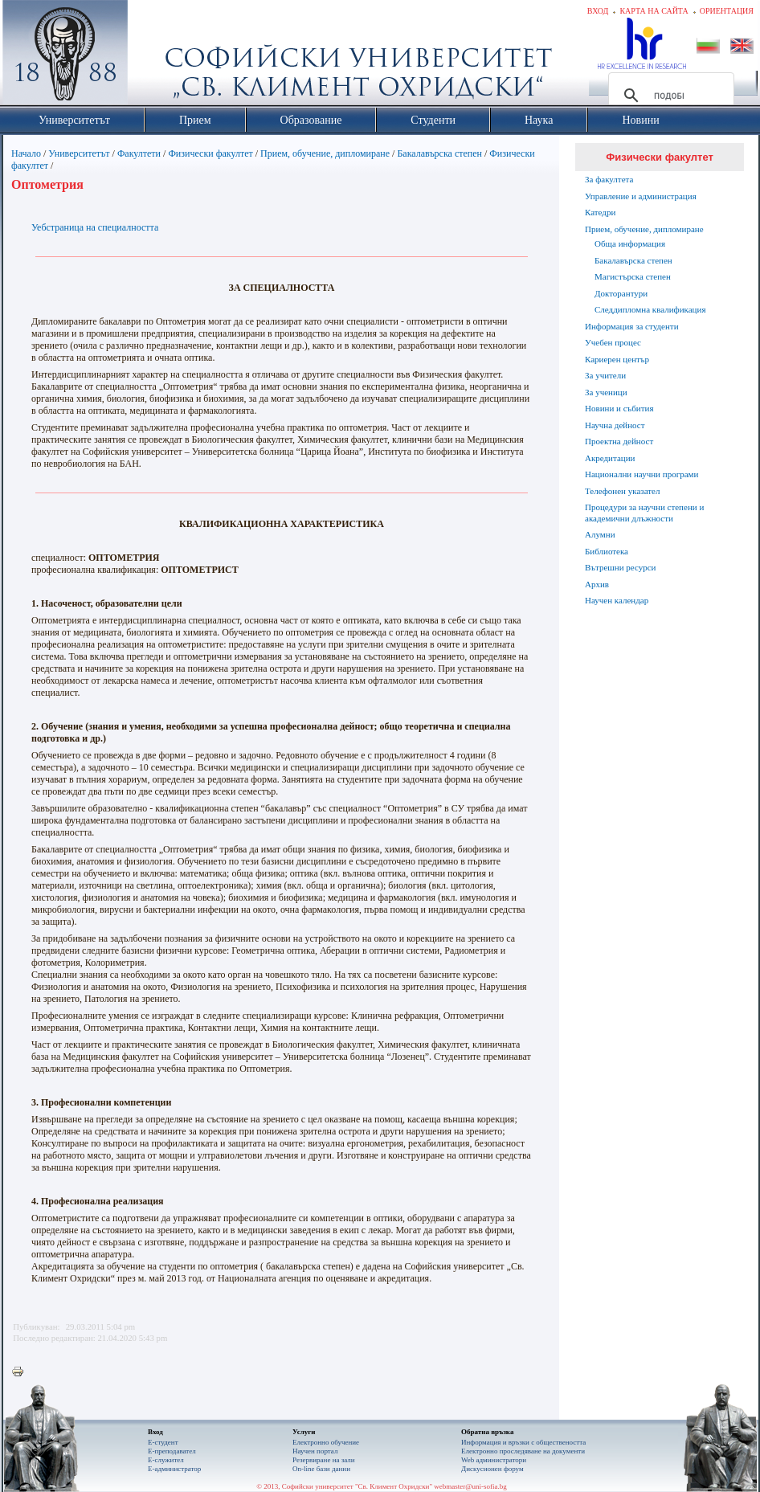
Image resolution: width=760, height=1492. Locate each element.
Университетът (78, 153)
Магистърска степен (633, 276)
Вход (598, 10)
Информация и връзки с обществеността (523, 1442)
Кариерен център (617, 359)
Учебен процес (613, 342)
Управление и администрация (641, 196)
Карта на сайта (653, 10)
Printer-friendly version (21, 1372)
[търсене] (669, 95)
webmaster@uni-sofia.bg (470, 1486)
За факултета (609, 179)
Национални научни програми (641, 474)
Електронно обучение (325, 1442)
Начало (26, 153)
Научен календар (616, 600)
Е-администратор (174, 1469)
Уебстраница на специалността (94, 227)
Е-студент (163, 1442)
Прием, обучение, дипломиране (325, 153)
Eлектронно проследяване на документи (523, 1451)
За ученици (606, 392)
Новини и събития (619, 408)
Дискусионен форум (492, 1469)
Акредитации (610, 458)
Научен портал (314, 1451)
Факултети (139, 153)
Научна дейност (615, 425)
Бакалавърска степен (439, 153)
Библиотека (606, 551)
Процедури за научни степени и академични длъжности (644, 512)
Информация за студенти (632, 326)
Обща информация (630, 243)
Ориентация (727, 10)
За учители (605, 375)
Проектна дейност (619, 441)
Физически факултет (210, 153)
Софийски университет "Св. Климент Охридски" (155, 56)
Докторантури (621, 293)
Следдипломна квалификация (650, 309)
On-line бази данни (321, 1469)
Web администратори (493, 1460)
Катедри (600, 212)
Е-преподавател (172, 1451)
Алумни (600, 534)
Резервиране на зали (323, 1460)
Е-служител (166, 1460)
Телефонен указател (622, 491)
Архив (597, 584)
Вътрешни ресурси (620, 567)
